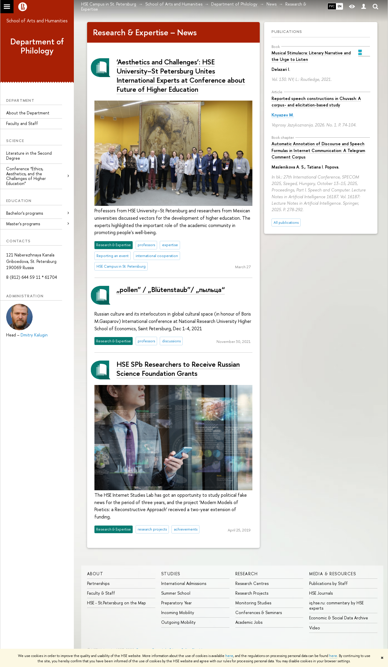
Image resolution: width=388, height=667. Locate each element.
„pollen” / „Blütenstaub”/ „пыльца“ (170, 289)
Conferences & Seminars (258, 612)
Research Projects (251, 593)
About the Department (27, 113)
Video (314, 628)
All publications (286, 222)
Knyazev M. (283, 115)
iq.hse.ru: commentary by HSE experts (336, 605)
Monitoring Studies (253, 603)
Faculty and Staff (22, 123)
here (229, 655)
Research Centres (252, 583)
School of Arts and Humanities (37, 20)
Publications (287, 31)
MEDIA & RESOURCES (332, 573)
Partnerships (98, 583)
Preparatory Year (176, 603)
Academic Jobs (248, 622)
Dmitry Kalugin (34, 335)
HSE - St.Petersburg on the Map (116, 603)
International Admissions (183, 583)
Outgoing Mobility (178, 622)
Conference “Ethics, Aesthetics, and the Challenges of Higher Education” (26, 176)
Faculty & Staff (101, 593)
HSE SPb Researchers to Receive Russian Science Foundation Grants (178, 368)
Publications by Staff (328, 583)
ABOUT (95, 573)
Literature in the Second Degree (29, 155)
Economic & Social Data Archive (338, 618)
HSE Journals (321, 593)
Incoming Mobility (177, 612)
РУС (332, 6)
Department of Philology (37, 46)
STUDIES (170, 573)
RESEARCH (246, 573)
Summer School (175, 593)
